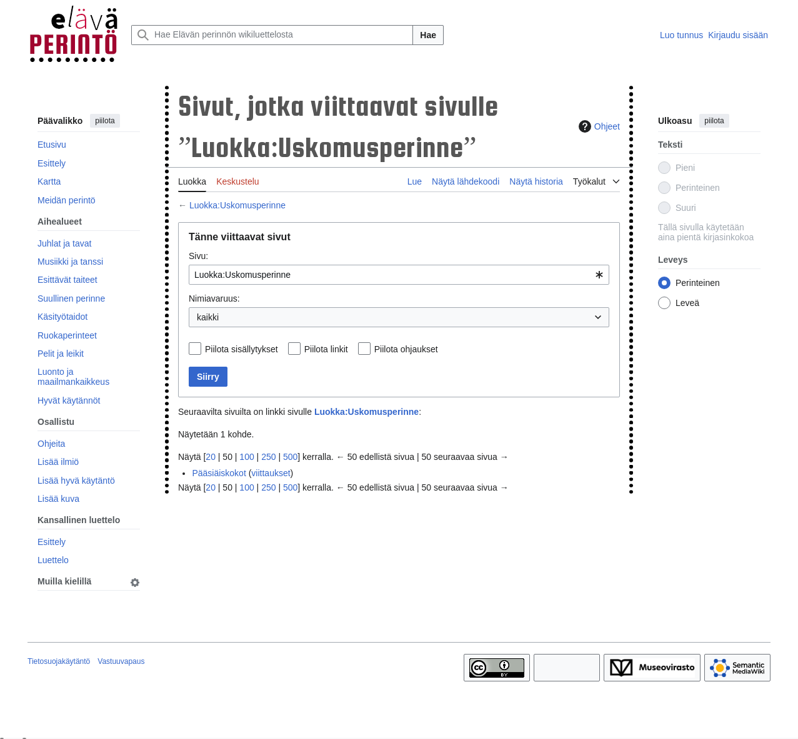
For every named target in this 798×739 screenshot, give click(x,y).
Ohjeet (598, 126)
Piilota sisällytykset (241, 349)
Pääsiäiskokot (219, 473)
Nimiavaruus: (214, 298)
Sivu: (198, 256)
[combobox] (399, 275)
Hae (428, 35)
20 (211, 457)
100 (246, 457)
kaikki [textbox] (208, 317)
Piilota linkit (326, 349)
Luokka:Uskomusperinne (237, 205)
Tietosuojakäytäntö (58, 661)
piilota (104, 120)
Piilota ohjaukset (406, 349)
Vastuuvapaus (120, 661)
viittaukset (270, 473)
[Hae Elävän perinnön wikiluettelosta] (272, 35)
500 (290, 457)
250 (268, 457)
